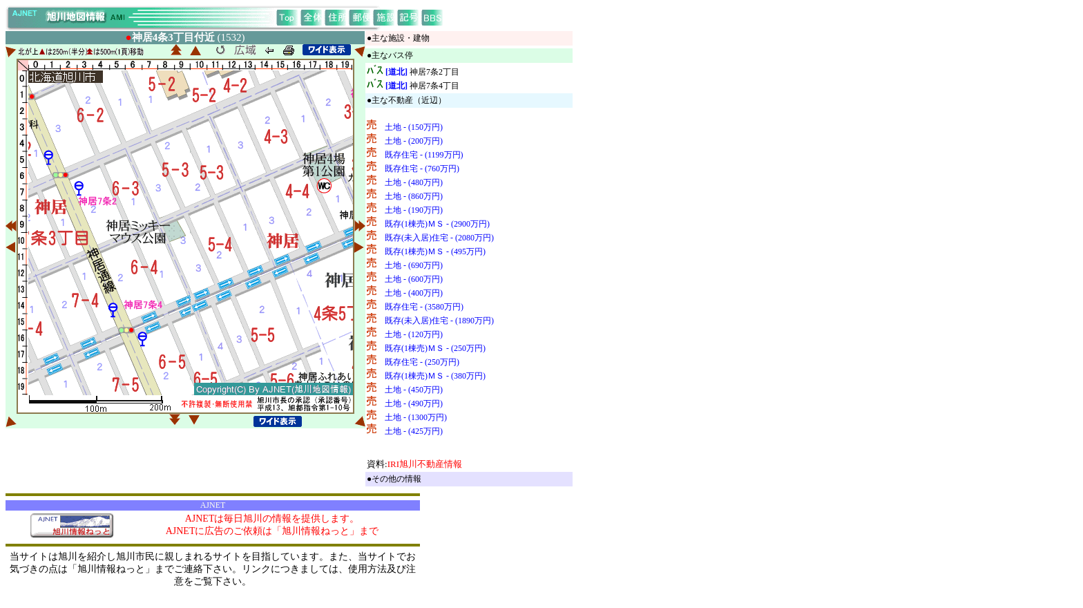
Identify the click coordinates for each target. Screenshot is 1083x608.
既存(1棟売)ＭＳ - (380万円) (435, 376)
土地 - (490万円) (414, 403)
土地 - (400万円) (414, 293)
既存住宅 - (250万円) (422, 362)
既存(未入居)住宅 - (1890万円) (439, 320)
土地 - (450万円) (414, 390)
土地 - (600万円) (414, 279)
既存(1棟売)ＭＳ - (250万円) (435, 348)
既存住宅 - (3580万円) (424, 307)
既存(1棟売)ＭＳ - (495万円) (435, 251)
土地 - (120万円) (414, 334)
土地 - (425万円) (414, 431)
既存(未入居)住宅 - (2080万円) (439, 238)
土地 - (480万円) (414, 182)
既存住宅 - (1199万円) (424, 155)
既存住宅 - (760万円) (422, 168)
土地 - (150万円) (414, 127)
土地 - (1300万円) (416, 417)
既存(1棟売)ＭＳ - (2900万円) (437, 224)
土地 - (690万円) (414, 265)
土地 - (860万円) (414, 196)
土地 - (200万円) (414, 141)
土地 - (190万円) (414, 210)
